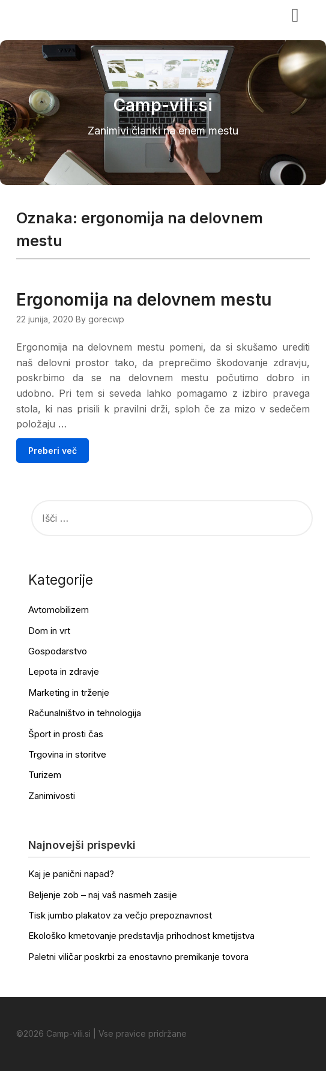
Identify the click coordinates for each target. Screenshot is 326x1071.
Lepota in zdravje (63, 671)
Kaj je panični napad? (71, 873)
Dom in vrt (49, 630)
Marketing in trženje (68, 692)
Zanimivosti (51, 795)
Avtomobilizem (58, 609)
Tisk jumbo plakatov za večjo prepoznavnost (120, 915)
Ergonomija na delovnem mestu (143, 299)
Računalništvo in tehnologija (84, 713)
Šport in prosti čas (65, 734)
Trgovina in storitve (67, 754)
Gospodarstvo (57, 651)
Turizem (44, 774)
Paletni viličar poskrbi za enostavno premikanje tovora (138, 956)
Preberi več (52, 450)
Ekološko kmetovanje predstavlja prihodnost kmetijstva (141, 935)
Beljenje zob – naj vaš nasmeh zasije (102, 895)
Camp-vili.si (53, 14)
